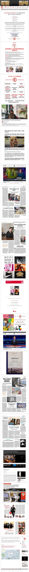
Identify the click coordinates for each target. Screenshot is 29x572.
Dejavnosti (5, 9)
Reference (26, 9)
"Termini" (24, 554)
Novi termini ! (23, 553)
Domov (2, 9)
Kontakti (20, 9)
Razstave (12, 9)
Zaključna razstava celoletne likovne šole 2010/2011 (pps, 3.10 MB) (7, 546)
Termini (7, 9)
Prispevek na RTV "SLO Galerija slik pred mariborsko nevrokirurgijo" (14, 349)
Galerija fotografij (15, 9)
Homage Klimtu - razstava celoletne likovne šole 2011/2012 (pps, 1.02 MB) (8, 547)
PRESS (24, 9)
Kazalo (22, 9)
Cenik (9, 9)
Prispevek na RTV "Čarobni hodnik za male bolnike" (14, 182)
